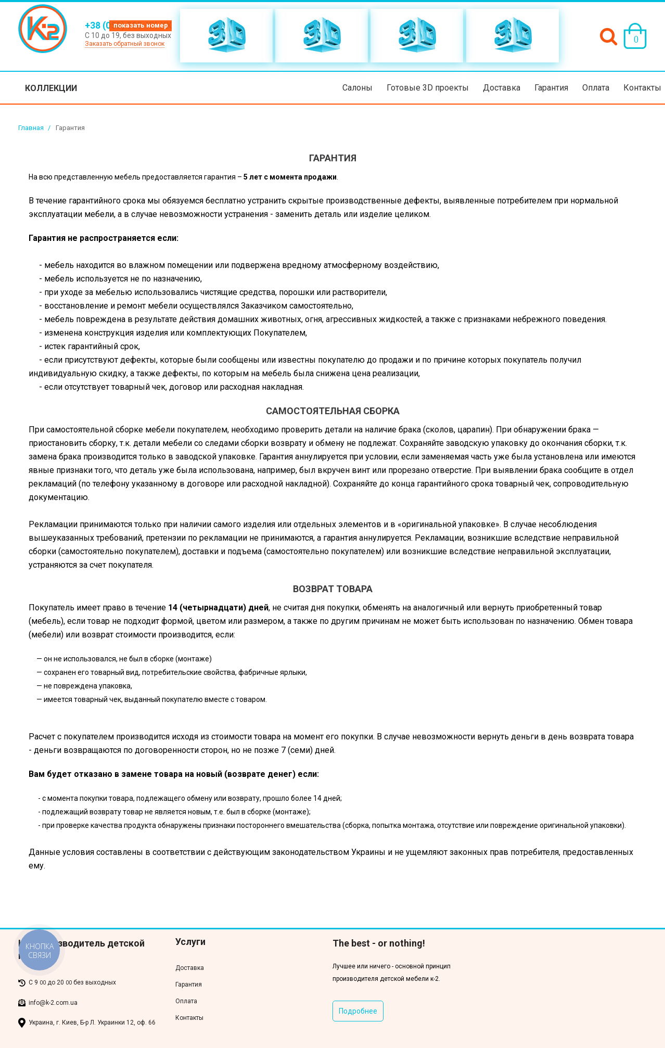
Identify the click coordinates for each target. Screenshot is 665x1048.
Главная (31, 128)
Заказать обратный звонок (124, 43)
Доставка (501, 88)
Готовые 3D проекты (428, 88)
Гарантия (551, 88)
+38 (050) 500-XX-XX (128, 25)
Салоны (357, 88)
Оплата (595, 88)
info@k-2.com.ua (53, 1002)
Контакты (642, 88)
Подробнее (358, 1011)
